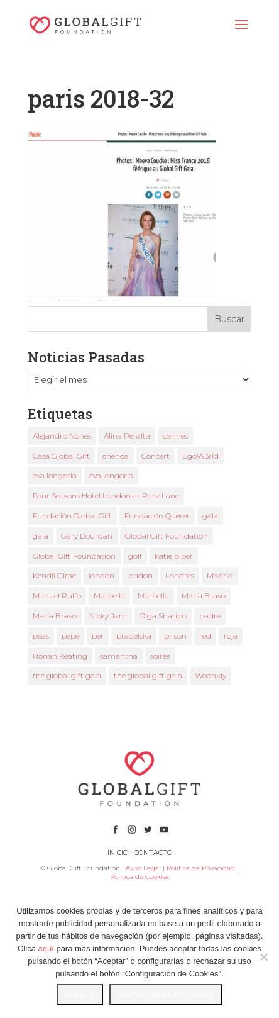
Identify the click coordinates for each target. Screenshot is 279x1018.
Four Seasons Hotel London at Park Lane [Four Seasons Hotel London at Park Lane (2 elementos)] (106, 495)
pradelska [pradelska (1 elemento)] (133, 635)
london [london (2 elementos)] (101, 575)
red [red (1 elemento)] (205, 635)
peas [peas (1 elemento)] (41, 635)
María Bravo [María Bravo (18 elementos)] (204, 595)
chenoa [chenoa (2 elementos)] (115, 456)
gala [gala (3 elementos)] (40, 535)
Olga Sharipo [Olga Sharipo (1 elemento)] (163, 615)
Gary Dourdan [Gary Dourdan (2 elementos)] (86, 535)
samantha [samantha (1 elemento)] (119, 656)
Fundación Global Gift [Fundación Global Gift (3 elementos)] (72, 515)
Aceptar (79, 994)
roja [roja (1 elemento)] (231, 635)
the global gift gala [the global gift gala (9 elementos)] (67, 675)
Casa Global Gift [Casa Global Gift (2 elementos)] (61, 456)
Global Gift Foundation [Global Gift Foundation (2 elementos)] (166, 535)
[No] (263, 957)
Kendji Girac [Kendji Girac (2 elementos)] (54, 575)
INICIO (117, 852)
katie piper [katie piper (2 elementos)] (174, 556)
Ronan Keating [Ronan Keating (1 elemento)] (60, 656)
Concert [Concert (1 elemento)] (155, 456)
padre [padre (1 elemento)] (210, 615)
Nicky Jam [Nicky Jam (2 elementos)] (108, 615)
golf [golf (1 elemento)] (135, 556)
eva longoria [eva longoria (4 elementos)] (111, 475)
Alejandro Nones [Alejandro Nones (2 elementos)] (62, 435)
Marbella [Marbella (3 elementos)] (109, 595)
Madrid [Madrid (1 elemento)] (220, 575)
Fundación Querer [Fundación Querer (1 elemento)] (157, 515)
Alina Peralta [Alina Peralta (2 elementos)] (127, 435)
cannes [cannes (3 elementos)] (175, 435)
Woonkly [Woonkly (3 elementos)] (210, 675)
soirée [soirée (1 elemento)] (160, 656)
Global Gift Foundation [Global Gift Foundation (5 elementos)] (74, 556)
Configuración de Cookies (166, 994)
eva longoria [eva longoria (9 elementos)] (55, 475)
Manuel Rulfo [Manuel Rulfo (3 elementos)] (57, 595)
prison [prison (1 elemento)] (175, 635)
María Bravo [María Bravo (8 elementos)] (55, 615)
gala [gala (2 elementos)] (210, 515)
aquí (45, 948)
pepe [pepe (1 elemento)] (70, 635)
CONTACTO (153, 852)
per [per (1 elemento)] (98, 635)
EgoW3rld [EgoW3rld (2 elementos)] (200, 456)
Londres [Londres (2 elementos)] (179, 575)
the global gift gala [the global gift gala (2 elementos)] (148, 675)
